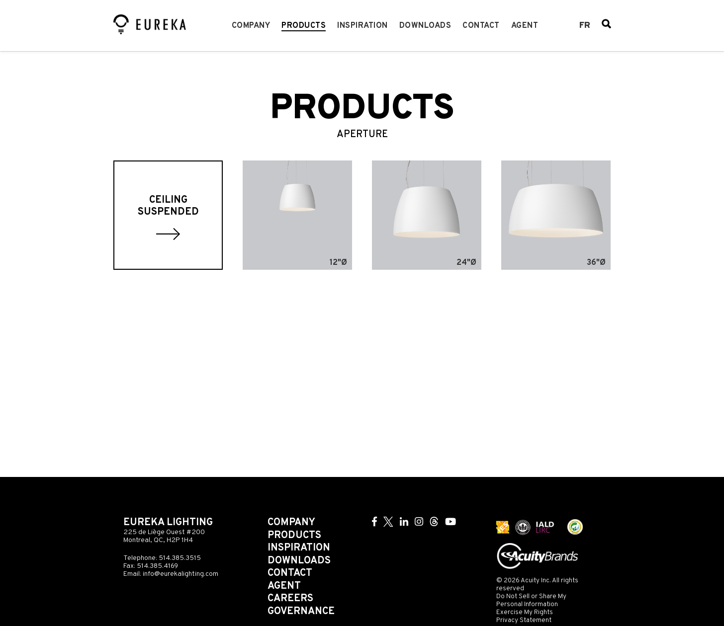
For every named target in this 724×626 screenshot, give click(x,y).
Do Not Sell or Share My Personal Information (531, 600)
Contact (481, 26)
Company (251, 26)
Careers (290, 598)
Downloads (425, 26)
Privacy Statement (523, 620)
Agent (525, 26)
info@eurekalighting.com (180, 574)
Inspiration (362, 26)
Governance (301, 611)
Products (303, 26)
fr (584, 25)
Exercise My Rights (524, 612)
